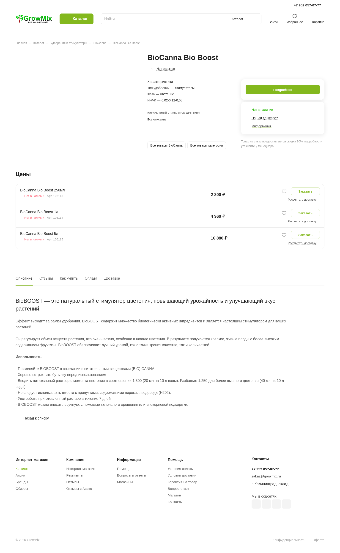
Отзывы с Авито (79, 488)
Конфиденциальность (289, 540)
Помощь (123, 469)
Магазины (125, 482)
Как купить (69, 278)
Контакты (175, 502)
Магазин (174, 495)
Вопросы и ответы (131, 475)
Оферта (318, 540)
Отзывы (46, 278)
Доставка (112, 278)
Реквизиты (74, 475)
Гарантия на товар (182, 482)
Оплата (91, 278)
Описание (24, 278)
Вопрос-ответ (178, 488)
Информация (129, 460)
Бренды (22, 482)
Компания (75, 460)
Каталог (22, 469)
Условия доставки (182, 475)
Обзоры (22, 488)
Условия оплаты (181, 469)
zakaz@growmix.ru (266, 476)
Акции (20, 475)
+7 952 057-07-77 (307, 5)
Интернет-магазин (80, 469)
